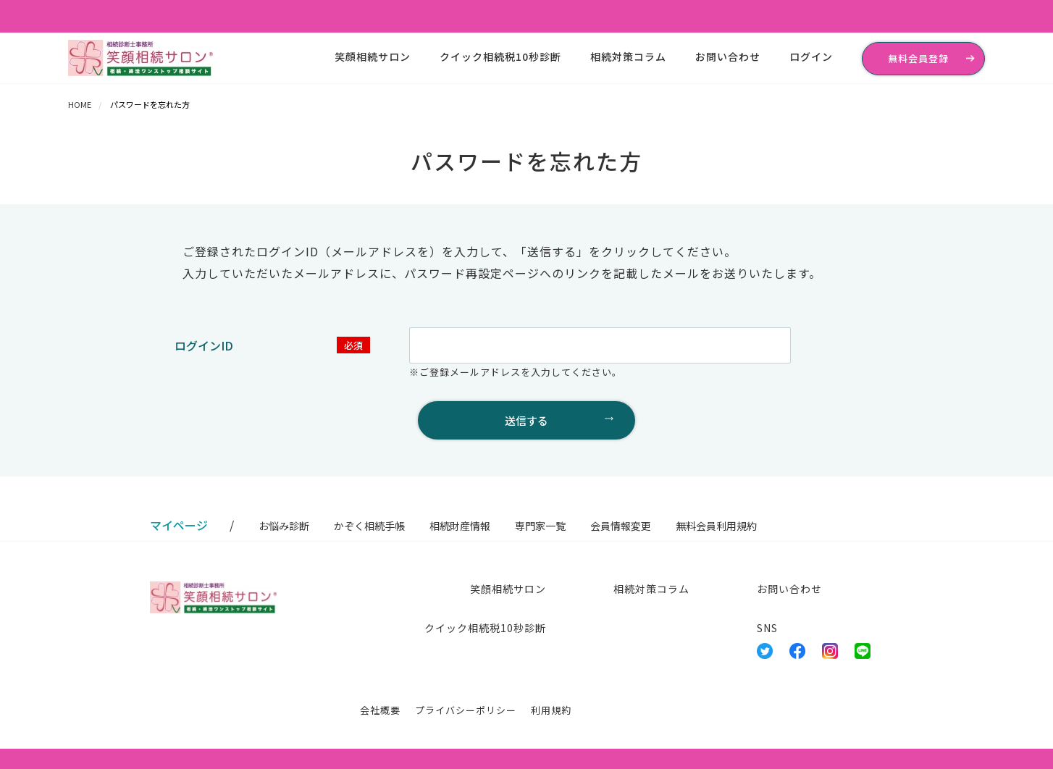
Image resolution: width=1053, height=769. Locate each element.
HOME (79, 104)
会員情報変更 (620, 525)
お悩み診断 (284, 525)
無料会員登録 (918, 58)
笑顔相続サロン (373, 56)
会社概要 (380, 710)
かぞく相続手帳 (369, 525)
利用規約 (551, 710)
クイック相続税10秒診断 (500, 56)
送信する (526, 420)
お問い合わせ (727, 56)
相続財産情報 (459, 525)
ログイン (811, 56)
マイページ (179, 525)
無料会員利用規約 (716, 525)
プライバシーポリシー (465, 710)
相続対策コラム (628, 56)
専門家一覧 (540, 525)
